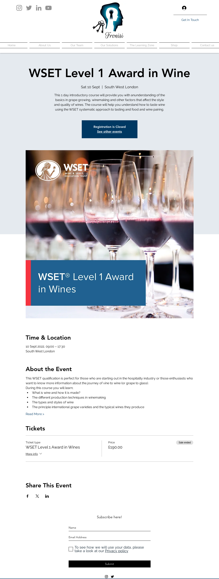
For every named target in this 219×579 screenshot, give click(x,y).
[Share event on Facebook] (27, 496)
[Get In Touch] (190, 20)
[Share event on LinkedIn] (47, 496)
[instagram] (106, 577)
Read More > (35, 414)
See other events (109, 131)
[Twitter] (29, 8)
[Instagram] (19, 8)
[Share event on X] (37, 496)
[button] (204, 8)
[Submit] (110, 563)
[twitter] (112, 577)
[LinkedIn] (39, 8)
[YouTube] (48, 8)
